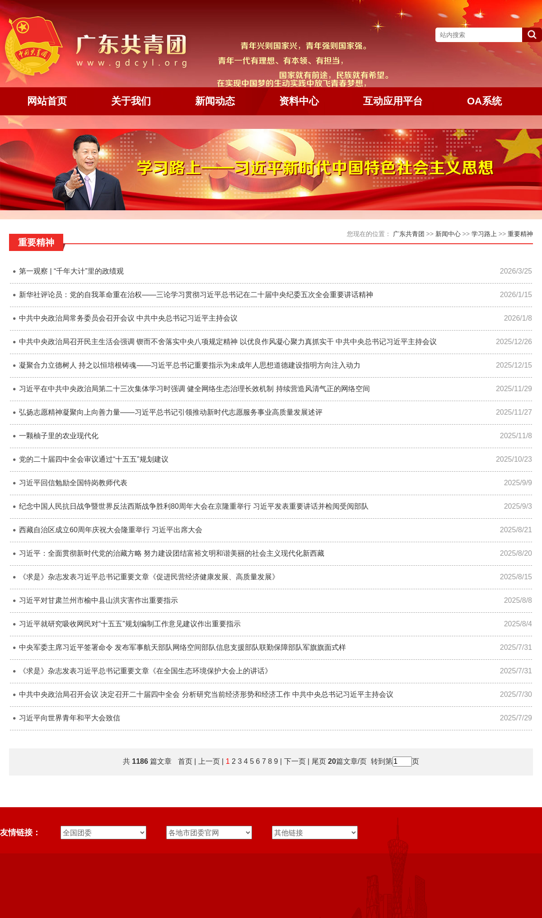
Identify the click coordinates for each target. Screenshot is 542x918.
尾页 (317, 761)
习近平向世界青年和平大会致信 (69, 718)
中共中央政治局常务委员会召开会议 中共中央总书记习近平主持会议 (128, 318)
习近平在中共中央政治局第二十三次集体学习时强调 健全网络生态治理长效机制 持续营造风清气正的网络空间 (194, 389)
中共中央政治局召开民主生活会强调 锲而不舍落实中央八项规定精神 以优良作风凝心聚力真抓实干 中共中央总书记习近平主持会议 (228, 341)
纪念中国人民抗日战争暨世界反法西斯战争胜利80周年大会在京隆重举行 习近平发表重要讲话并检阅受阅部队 (194, 506)
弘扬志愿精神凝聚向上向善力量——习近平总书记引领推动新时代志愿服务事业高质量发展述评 (170, 412)
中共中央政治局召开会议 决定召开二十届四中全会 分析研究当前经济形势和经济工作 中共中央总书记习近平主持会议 (206, 694)
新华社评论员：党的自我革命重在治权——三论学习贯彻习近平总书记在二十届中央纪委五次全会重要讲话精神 (196, 294)
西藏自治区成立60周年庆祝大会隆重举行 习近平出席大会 (110, 530)
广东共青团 (409, 233)
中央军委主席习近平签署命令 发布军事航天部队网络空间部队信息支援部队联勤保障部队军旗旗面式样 (182, 647)
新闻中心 (448, 233)
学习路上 (484, 233)
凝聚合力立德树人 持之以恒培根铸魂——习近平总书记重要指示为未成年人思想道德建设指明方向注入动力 (189, 365)
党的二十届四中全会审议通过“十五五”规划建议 (93, 459)
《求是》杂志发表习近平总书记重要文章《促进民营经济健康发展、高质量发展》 (149, 577)
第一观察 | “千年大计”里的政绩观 (71, 271)
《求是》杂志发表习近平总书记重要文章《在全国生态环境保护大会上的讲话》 (145, 671)
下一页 (295, 761)
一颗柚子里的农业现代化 (58, 436)
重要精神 (520, 233)
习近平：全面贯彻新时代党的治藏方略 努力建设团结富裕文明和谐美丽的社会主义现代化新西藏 (171, 553)
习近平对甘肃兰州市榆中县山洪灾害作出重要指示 (98, 600)
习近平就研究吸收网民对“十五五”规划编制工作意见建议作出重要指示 (130, 624)
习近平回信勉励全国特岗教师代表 (73, 483)
